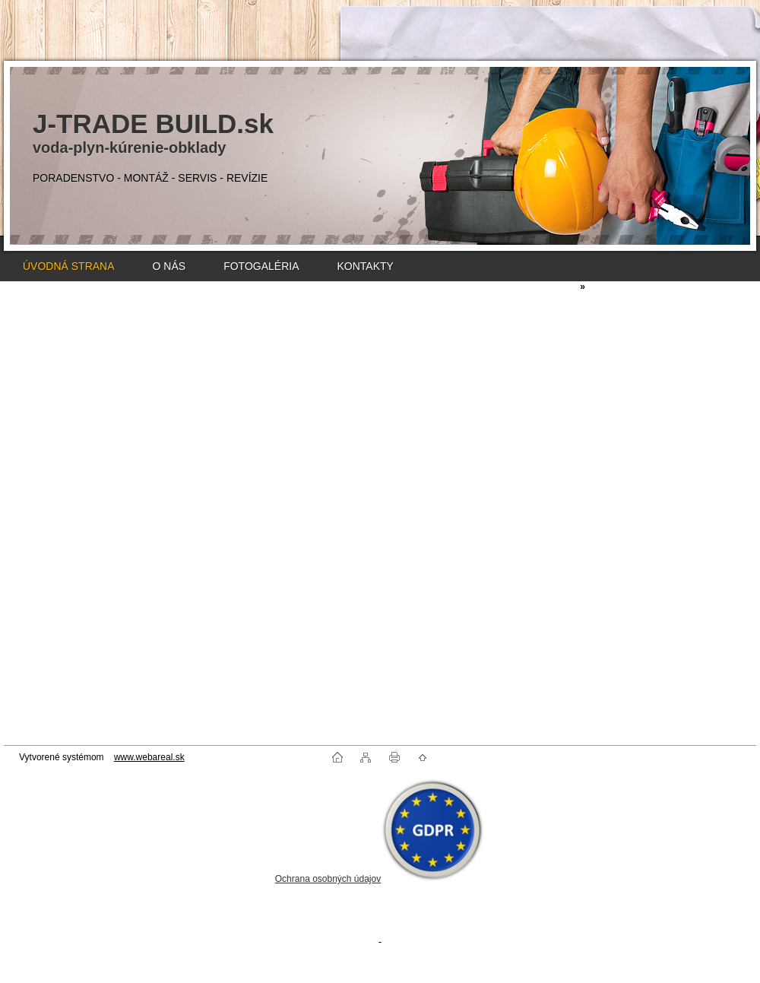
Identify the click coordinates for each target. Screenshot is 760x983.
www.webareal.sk (149, 757)
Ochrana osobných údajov (328, 879)
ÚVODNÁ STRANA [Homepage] (69, 266)
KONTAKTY (365, 266)
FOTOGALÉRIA (261, 266)
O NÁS (169, 266)
